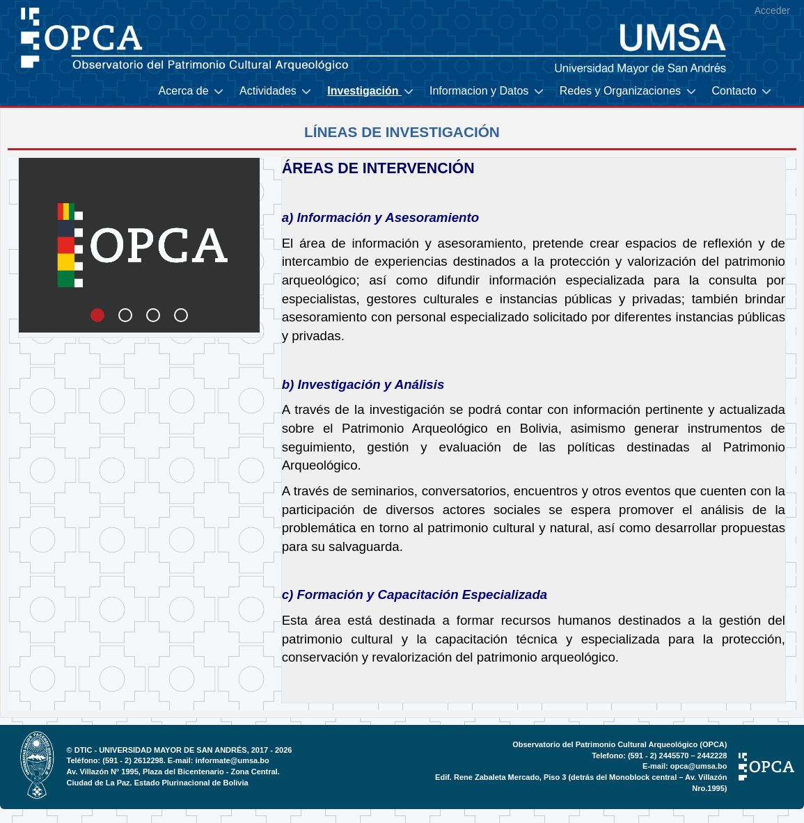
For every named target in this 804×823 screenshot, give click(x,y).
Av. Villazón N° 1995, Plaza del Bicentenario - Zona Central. (173, 771)
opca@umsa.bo (698, 766)
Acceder (772, 10)
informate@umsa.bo (232, 760)
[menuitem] (192, 91)
